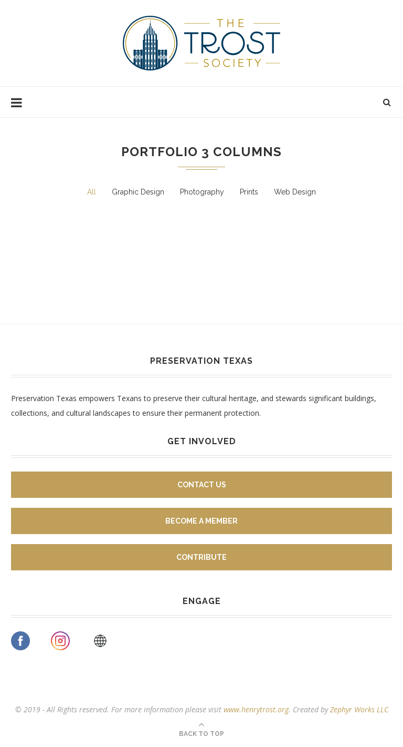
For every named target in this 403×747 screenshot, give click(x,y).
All (91, 192)
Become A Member (201, 521)
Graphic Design (138, 192)
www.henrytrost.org (256, 709)
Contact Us (201, 484)
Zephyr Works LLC (359, 709)
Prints (249, 192)
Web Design (295, 192)
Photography (202, 192)
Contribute (201, 557)
